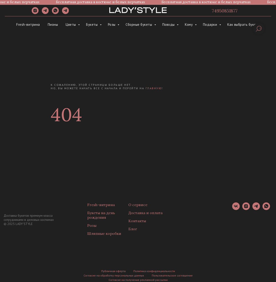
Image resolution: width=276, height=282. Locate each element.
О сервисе (137, 204)
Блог (132, 229)
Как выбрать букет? (243, 24)
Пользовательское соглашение (172, 275)
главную (154, 88)
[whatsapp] (55, 13)
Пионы (53, 24)
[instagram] (35, 13)
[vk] (236, 209)
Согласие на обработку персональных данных (114, 275)
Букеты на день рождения (101, 215)
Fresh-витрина (28, 24)
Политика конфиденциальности (154, 271)
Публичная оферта (113, 271)
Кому (189, 24)
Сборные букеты (139, 24)
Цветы (71, 24)
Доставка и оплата (145, 212)
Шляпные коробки (104, 233)
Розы (112, 24)
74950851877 (224, 11)
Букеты (92, 24)
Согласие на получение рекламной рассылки (138, 280)
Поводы (169, 24)
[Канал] (65, 13)
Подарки (210, 24)
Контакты (137, 221)
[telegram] (45, 13)
